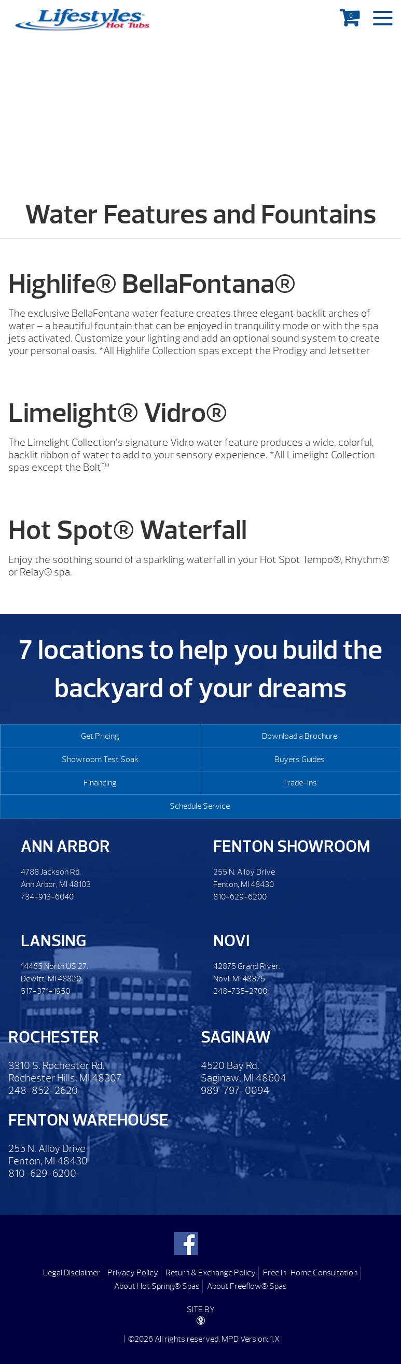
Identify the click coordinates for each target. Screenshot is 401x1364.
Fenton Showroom (291, 846)
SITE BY (201, 1314)
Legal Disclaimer (71, 1273)
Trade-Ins (300, 783)
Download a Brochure (299, 736)
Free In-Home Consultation (310, 1273)
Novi (231, 940)
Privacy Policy (132, 1273)
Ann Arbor (65, 846)
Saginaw (236, 1037)
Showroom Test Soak (100, 759)
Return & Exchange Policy (210, 1273)
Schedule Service (200, 806)
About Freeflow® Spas (247, 1286)
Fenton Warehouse (88, 1120)
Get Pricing (100, 736)
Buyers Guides (299, 759)
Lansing (53, 940)
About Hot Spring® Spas (157, 1286)
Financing (100, 783)
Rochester (53, 1037)
